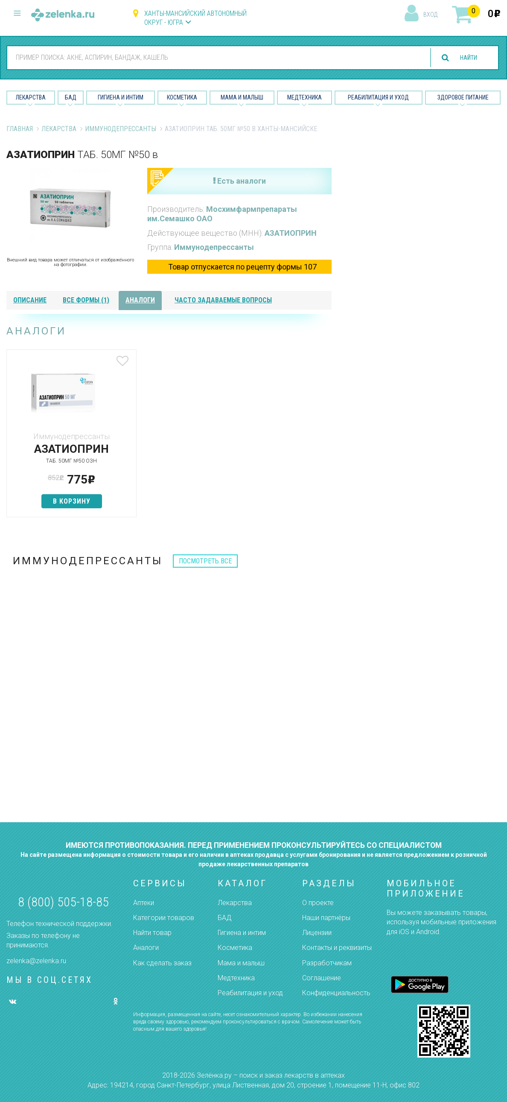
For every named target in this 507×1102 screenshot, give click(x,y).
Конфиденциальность (336, 993)
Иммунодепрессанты (120, 129)
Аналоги (146, 948)
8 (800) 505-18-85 (63, 901)
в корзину (60, 501)
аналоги (140, 300)
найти (465, 58)
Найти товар (152, 933)
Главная (19, 129)
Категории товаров (163, 918)
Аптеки (143, 903)
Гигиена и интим (242, 933)
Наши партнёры (326, 918)
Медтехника (304, 97)
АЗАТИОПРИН (291, 233)
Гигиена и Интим (120, 97)
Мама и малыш (242, 97)
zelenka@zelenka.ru (36, 961)
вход (430, 14)
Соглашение (321, 978)
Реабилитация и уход (378, 97)
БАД (70, 97)
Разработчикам (327, 963)
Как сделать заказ (162, 963)
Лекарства (31, 97)
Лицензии (317, 933)
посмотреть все (205, 561)
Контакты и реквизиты (337, 948)
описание (30, 300)
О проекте (318, 903)
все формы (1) (86, 300)
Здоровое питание (463, 97)
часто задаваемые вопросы (223, 300)
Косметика (182, 97)
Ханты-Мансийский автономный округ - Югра (195, 17)
